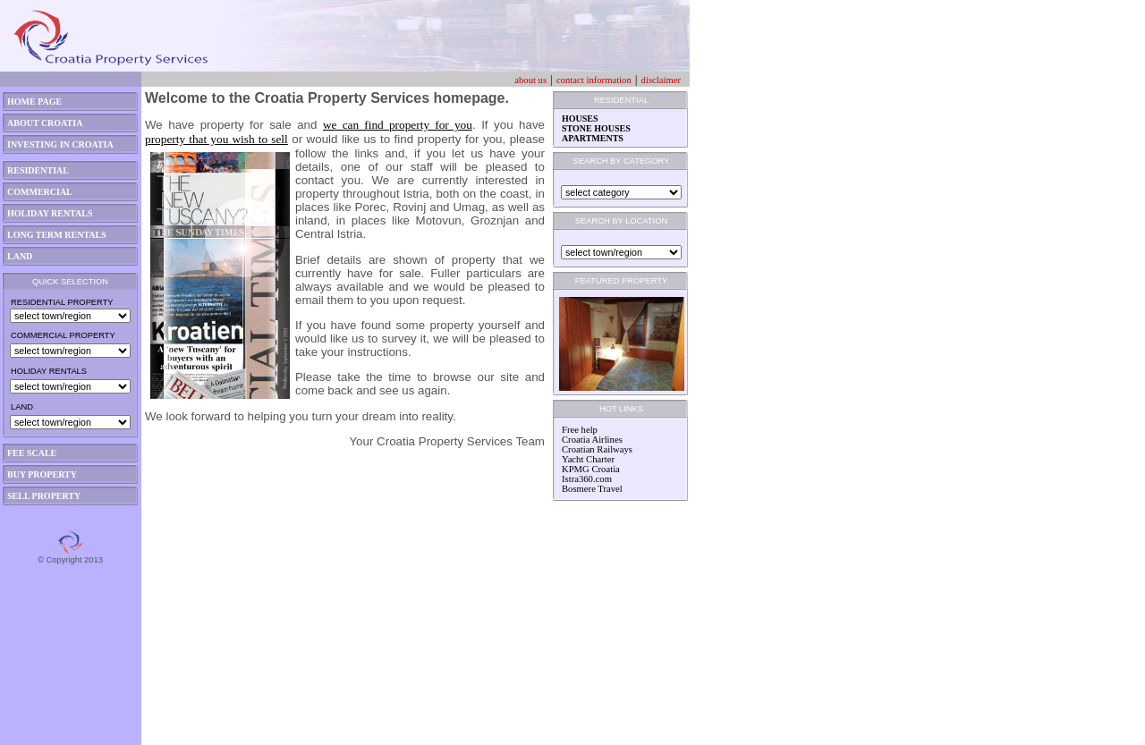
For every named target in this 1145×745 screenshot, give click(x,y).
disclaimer (661, 80)
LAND (19, 256)
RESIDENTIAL (38, 170)
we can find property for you (397, 124)
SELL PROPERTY (44, 496)
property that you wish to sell (216, 139)
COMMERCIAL (39, 192)
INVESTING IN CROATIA (60, 144)
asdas (13, 737)
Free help (580, 430)
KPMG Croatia (591, 469)
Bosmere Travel (592, 489)
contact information (594, 80)
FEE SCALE (31, 453)
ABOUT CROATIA (44, 123)
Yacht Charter (588, 459)
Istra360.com (587, 479)
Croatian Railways (597, 449)
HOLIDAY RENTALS (50, 213)
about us (530, 80)
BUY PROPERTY (42, 474)
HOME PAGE (34, 101)
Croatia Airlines (592, 439)
